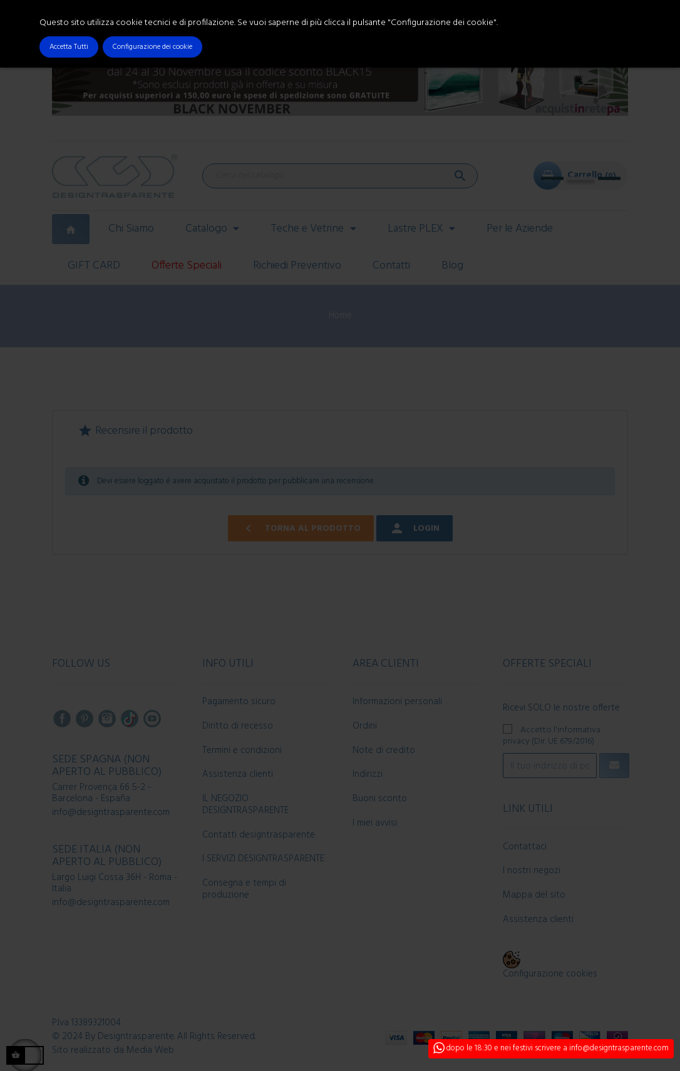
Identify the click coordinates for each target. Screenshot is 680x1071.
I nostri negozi (531, 870)
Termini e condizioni (242, 750)
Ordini (365, 726)
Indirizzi (368, 774)
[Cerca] (340, 175)
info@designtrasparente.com (111, 812)
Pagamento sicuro (239, 701)
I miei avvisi (375, 823)
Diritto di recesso (237, 726)
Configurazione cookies (550, 973)
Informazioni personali (397, 701)
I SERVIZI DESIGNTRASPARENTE (263, 858)
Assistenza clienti (237, 774)
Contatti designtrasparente (258, 835)
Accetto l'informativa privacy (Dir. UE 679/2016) (551, 735)
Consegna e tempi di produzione (244, 889)
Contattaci (525, 846)
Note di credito (384, 750)
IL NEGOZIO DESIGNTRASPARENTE (245, 804)
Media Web (150, 1050)
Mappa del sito (534, 895)
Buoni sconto (380, 798)
